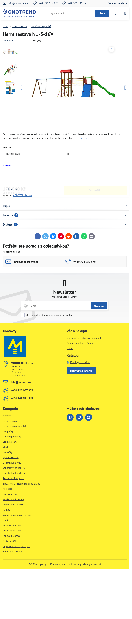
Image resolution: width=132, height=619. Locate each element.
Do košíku (95, 177)
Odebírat (99, 305)
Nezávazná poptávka (81, 370)
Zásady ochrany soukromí (87, 564)
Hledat (102, 13)
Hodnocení (8, 40)
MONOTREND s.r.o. (22, 195)
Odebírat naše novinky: (64, 296)
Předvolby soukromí (61, 564)
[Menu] (125, 13)
